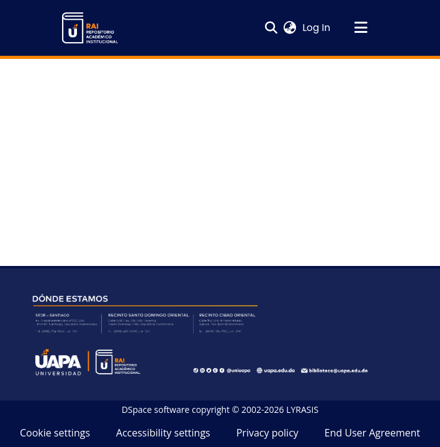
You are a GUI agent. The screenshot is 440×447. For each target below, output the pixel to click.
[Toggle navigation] (361, 28)
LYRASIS (302, 409)
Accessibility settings (163, 433)
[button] (90, 27)
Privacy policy (267, 433)
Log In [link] (316, 27)
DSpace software (155, 409)
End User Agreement (372, 433)
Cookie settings (55, 433)
